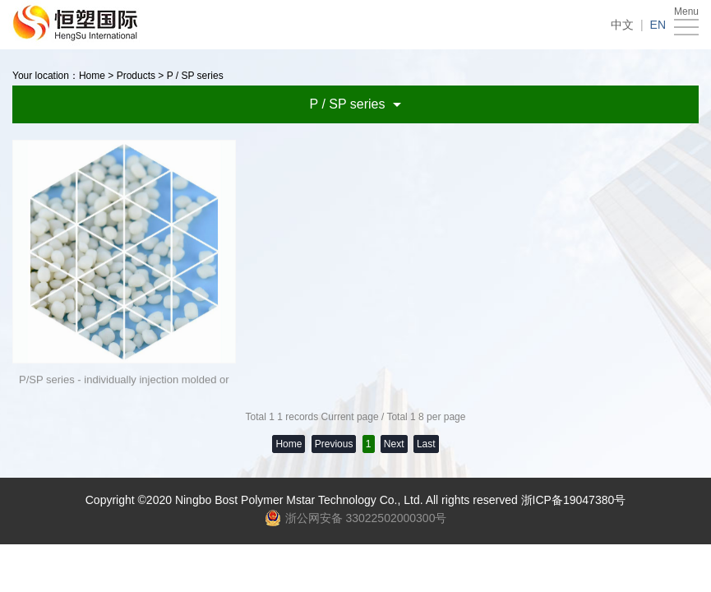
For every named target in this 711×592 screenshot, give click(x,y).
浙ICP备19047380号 (573, 499)
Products (136, 75)
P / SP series (195, 75)
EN (658, 24)
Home (92, 75)
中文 (622, 24)
